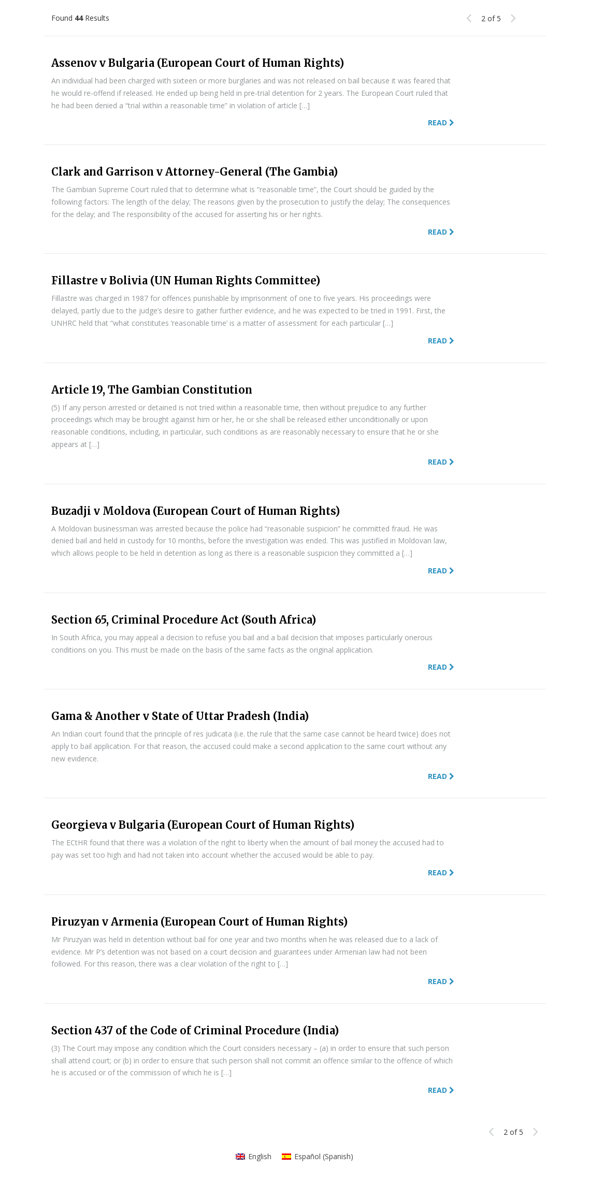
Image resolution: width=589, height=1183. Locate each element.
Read (441, 122)
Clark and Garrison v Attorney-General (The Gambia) (194, 171)
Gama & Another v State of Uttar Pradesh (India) (180, 716)
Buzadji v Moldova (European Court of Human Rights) (195, 510)
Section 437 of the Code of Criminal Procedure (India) (195, 1030)
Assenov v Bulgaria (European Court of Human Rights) (197, 62)
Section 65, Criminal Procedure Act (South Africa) (183, 619)
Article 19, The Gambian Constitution (151, 389)
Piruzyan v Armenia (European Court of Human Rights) (199, 921)
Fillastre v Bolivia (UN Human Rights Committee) (185, 280)
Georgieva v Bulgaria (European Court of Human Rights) (202, 824)
